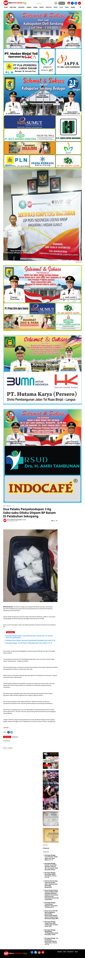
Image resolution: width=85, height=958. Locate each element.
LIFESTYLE (49, 7)
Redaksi (59, 952)
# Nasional (46, 848)
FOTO (61, 7)
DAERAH (29, 7)
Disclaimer (70, 952)
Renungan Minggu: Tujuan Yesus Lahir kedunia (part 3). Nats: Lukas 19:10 (51, 924)
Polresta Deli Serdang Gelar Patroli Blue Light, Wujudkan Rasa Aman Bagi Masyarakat (51, 884)
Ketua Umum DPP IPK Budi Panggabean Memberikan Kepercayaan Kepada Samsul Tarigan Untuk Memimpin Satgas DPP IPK (52, 914)
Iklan (76, 952)
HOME (6, 7)
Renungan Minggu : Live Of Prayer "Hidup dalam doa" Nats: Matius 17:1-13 (28, 643)
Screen (61, 3)
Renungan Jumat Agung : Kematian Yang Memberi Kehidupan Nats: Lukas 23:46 (30, 640)
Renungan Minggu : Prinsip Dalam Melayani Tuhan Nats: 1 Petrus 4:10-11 (51, 905)
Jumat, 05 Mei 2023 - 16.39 (12, 520)
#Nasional (15, 737)
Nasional (9, 505)
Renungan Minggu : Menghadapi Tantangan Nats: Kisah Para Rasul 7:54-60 (51, 932)
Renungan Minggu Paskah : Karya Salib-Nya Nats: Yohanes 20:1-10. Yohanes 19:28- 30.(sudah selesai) (51, 866)
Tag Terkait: (7, 737)
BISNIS (42, 7)
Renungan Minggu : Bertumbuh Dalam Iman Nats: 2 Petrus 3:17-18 (51, 875)
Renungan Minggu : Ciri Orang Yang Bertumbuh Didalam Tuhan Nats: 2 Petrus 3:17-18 (51, 941)
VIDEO (67, 7)
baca (53, 520)
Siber (64, 952)
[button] (80, 6)
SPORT (56, 7)
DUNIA (35, 7)
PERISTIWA (13, 7)
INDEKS (73, 7)
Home (4, 505)
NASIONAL (21, 7)
